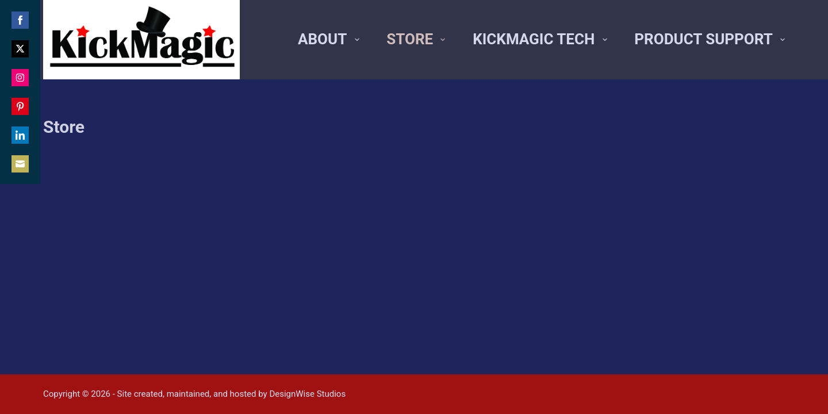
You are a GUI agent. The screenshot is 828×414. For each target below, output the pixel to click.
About (330, 39)
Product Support (709, 39)
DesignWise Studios (307, 394)
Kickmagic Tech (542, 39)
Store (418, 39)
